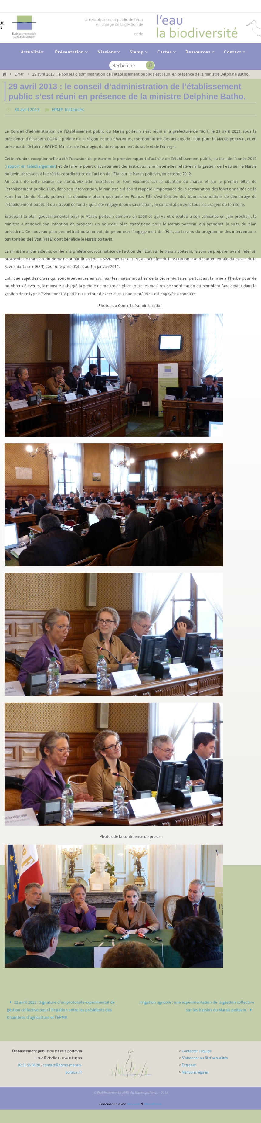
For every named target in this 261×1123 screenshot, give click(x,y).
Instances (74, 109)
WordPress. (153, 1104)
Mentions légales (195, 1072)
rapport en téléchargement (31, 166)
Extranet (189, 1064)
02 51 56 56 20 (29, 1064)
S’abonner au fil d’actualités (205, 1057)
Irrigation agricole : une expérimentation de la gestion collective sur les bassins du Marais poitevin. (196, 1005)
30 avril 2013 (26, 109)
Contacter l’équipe (197, 1050)
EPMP (19, 74)
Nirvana (133, 1104)
